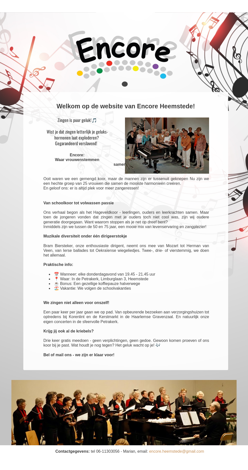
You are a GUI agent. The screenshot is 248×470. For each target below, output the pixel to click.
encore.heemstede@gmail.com (176, 451)
